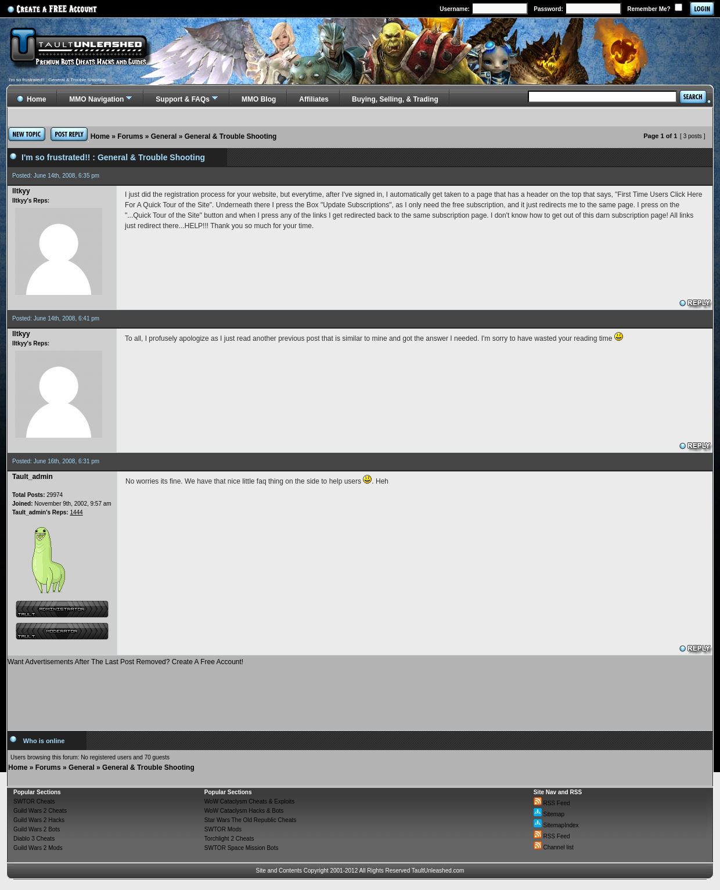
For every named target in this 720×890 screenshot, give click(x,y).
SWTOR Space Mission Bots (241, 848)
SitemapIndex (556, 825)
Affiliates (314, 99)
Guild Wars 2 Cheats (40, 811)
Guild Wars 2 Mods (38, 848)
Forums (130, 136)
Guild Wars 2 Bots (36, 829)
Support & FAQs (183, 99)
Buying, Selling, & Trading (395, 99)
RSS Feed (552, 803)
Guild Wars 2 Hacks (38, 820)
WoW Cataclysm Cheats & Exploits (249, 801)
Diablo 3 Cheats (34, 838)
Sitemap (549, 814)
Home (100, 136)
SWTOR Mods (223, 829)
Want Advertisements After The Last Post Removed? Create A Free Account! (125, 662)
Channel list (554, 847)
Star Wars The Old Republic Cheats (250, 820)
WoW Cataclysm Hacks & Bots (244, 811)
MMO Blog (259, 99)
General (164, 136)
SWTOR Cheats (34, 801)
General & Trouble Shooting (231, 136)
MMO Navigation (96, 99)
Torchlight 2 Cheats (229, 838)
